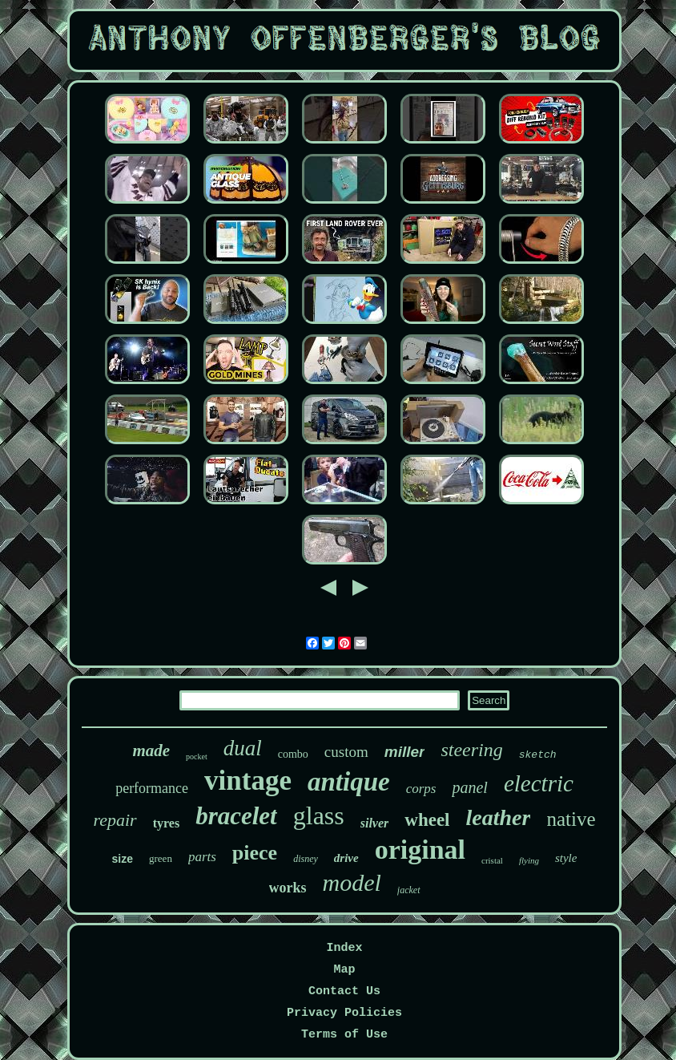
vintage (248, 780)
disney (305, 858)
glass (318, 815)
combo (293, 754)
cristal (492, 860)
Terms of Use (344, 1035)
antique (349, 781)
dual (242, 748)
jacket (408, 890)
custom (346, 751)
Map (344, 970)
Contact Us (344, 991)
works (288, 888)
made (151, 750)
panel (469, 787)
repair (115, 820)
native (570, 819)
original (420, 849)
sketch (538, 755)
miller (404, 751)
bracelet (236, 816)
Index (344, 948)
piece (254, 852)
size (122, 858)
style (566, 858)
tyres (166, 823)
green (160, 858)
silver (374, 823)
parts (202, 856)
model (352, 882)
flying (529, 860)
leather (498, 817)
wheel (426, 820)
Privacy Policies (344, 1013)
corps (421, 788)
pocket (196, 756)
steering (471, 749)
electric (538, 783)
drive (346, 858)
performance (151, 788)
